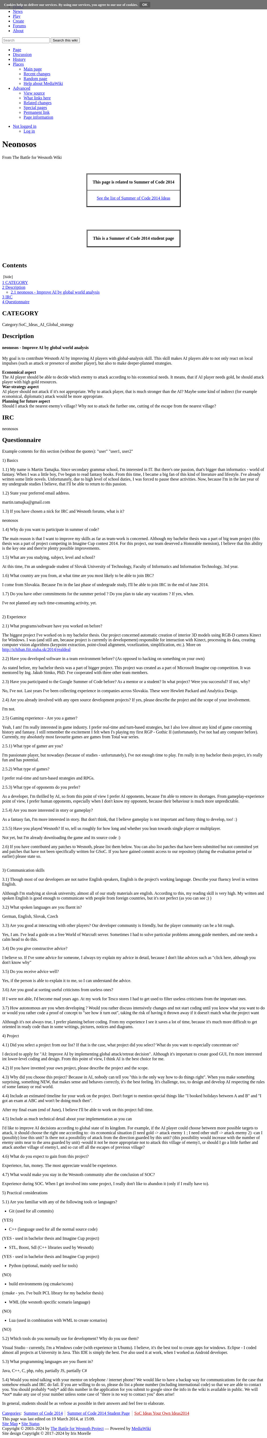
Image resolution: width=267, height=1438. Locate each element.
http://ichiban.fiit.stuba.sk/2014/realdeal (36, 649)
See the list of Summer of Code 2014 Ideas (133, 198)
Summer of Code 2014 (43, 1413)
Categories (11, 1413)
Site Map (10, 1423)
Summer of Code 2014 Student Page (98, 1413)
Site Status (30, 1423)
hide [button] (8, 277)
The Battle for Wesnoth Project (77, 1428)
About (18, 30)
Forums (19, 26)
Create (18, 21)
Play (16, 16)
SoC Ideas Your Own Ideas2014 (161, 1413)
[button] (17, 49)
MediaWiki (141, 1428)
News (17, 11)
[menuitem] (33, 69)
